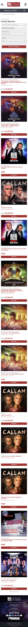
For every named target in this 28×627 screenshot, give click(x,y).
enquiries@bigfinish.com (15, 609)
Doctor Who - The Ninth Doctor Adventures (9, 79)
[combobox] (12, 10)
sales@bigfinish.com (15, 606)
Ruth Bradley (12, 582)
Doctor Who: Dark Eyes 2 (8, 580)
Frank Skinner (11, 209)
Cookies (13, 624)
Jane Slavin (11, 293)
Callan (2, 206)
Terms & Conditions (18, 624)
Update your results (14, 46)
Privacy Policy (9, 624)
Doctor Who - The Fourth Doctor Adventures (10, 288)
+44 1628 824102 (16, 605)
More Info (14, 92)
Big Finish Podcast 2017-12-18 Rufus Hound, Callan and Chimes (14, 540)
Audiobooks (4, 14)
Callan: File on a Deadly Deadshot (11, 456)
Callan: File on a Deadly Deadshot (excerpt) (11, 497)
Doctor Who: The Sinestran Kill (10, 333)
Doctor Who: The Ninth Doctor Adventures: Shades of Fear (10, 125)
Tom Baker (6, 293)
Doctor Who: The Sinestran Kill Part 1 (12, 374)
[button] (14, 24)
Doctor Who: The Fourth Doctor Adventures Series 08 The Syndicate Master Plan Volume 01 (12, 291)
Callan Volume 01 (6, 415)
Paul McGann (6, 582)
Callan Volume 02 (6, 208)
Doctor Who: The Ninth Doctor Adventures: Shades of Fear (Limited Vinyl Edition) (13, 82)
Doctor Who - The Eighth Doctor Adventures (9, 578)
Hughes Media (16, 625)
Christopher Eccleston (8, 85)
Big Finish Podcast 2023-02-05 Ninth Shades (12, 167)
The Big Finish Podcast (5, 165)
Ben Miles (6, 209)
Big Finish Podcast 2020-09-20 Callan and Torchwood (13, 249)
